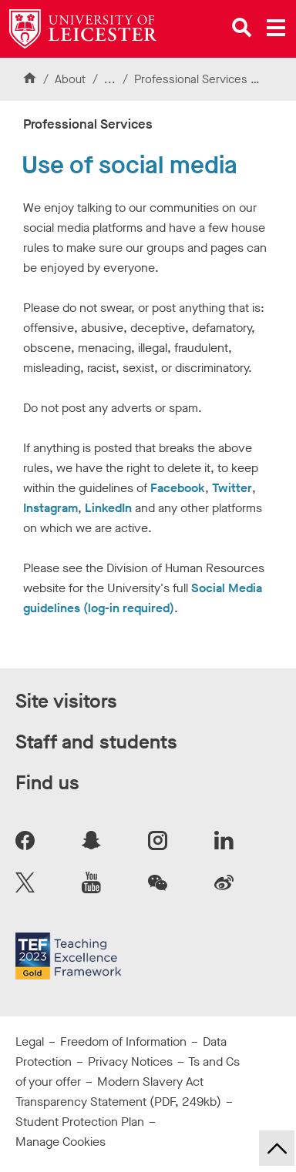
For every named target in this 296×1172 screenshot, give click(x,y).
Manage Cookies (60, 1141)
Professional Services (192, 79)
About (70, 79)
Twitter (232, 488)
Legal (29, 1041)
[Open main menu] (276, 28)
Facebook (177, 488)
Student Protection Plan (79, 1121)
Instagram (50, 508)
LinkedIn (108, 508)
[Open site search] (242, 28)
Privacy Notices (130, 1061)
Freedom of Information (123, 1041)
